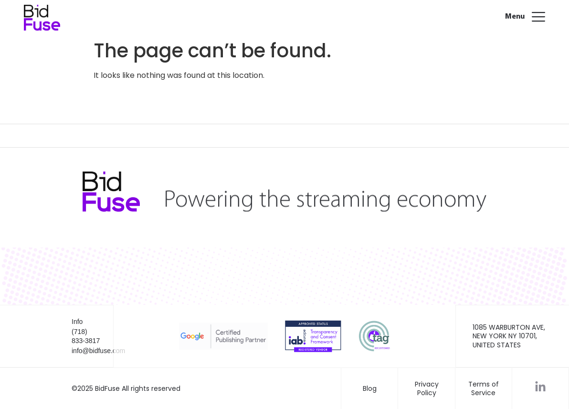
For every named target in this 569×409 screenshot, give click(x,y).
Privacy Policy (427, 388)
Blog (370, 388)
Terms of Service (483, 388)
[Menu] (538, 15)
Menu (515, 17)
